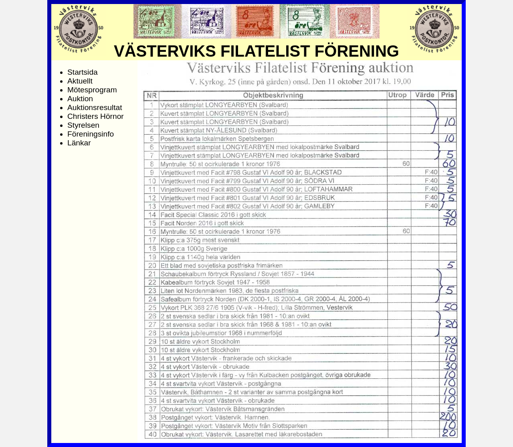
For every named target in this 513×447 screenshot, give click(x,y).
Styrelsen (83, 125)
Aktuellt (80, 81)
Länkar (79, 143)
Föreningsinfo (90, 134)
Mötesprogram (92, 90)
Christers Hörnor (95, 116)
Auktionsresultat (94, 107)
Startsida (82, 72)
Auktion (80, 98)
